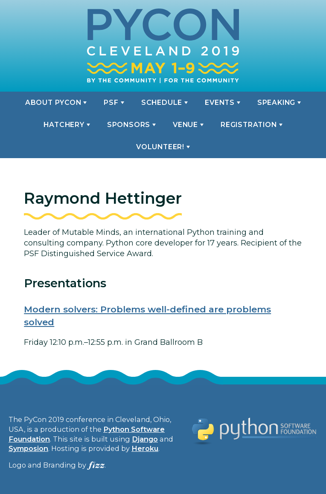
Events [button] (220, 102)
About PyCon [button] (53, 102)
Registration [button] (249, 125)
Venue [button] (185, 125)
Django (145, 439)
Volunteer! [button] (160, 147)
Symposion (28, 448)
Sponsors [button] (128, 125)
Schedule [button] (161, 102)
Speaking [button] (276, 102)
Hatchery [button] (64, 125)
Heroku (144, 448)
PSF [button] (111, 102)
